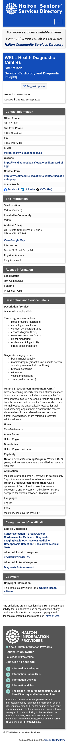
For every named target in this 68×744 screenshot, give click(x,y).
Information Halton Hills (26, 674)
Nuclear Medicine (39, 540)
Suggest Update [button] (34, 86)
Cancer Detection (14, 533)
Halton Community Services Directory (34, 44)
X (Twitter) (46, 189)
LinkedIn (29, 189)
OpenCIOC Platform (54, 740)
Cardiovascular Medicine (19, 537)
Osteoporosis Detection (18, 544)
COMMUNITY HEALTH (17, 557)
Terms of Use (51, 615)
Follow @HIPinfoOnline (20, 656)
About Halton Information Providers (29, 647)
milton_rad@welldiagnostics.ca (23, 152)
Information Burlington (26, 668)
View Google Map (14, 240)
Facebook (13, 189)
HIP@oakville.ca (31, 722)
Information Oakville (24, 679)
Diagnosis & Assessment (19, 567)
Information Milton (23, 685)
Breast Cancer (36, 533)
